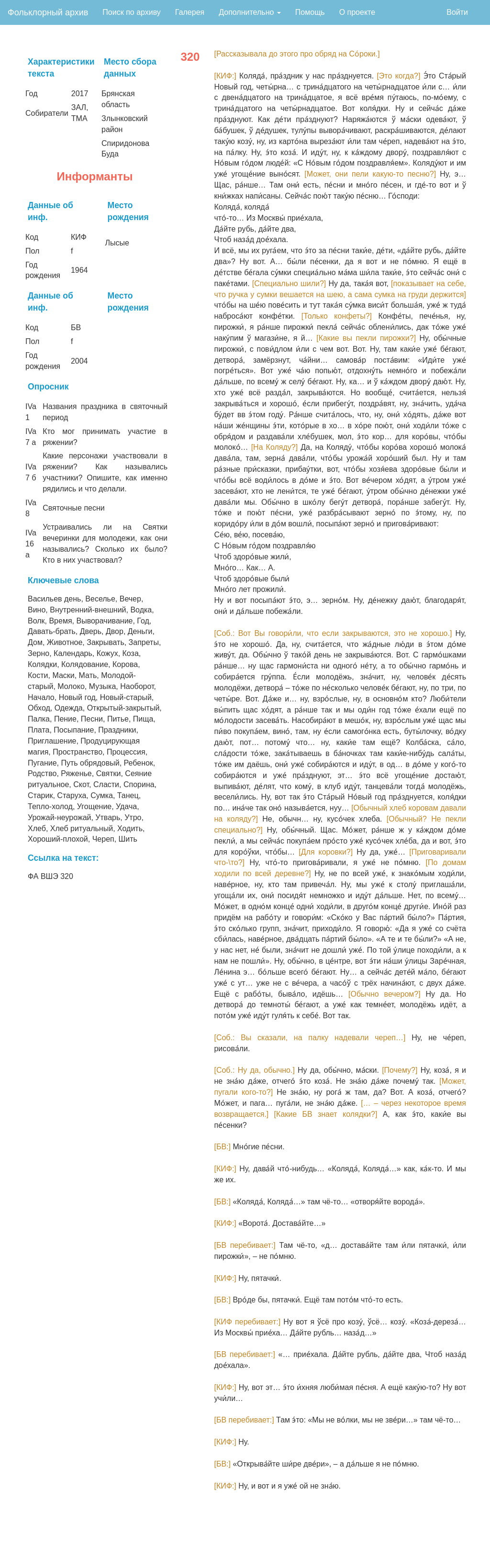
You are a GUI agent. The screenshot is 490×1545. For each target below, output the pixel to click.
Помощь (310, 12)
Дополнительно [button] (250, 12)
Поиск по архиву (131, 12)
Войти (457, 12)
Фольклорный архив (48, 12)
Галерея (189, 12)
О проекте (357, 12)
